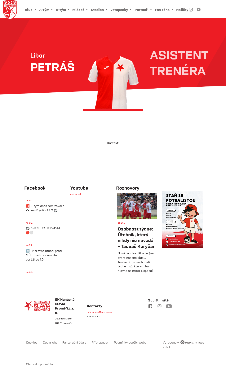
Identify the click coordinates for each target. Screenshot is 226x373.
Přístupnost (100, 342)
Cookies (32, 342)
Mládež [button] (78, 9)
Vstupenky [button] (119, 9)
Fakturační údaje (74, 342)
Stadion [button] (98, 9)
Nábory (182, 9)
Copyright (50, 342)
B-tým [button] (61, 9)
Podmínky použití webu (130, 342)
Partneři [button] (142, 9)
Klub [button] (29, 9)
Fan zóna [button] (162, 9)
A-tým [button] (44, 9)
